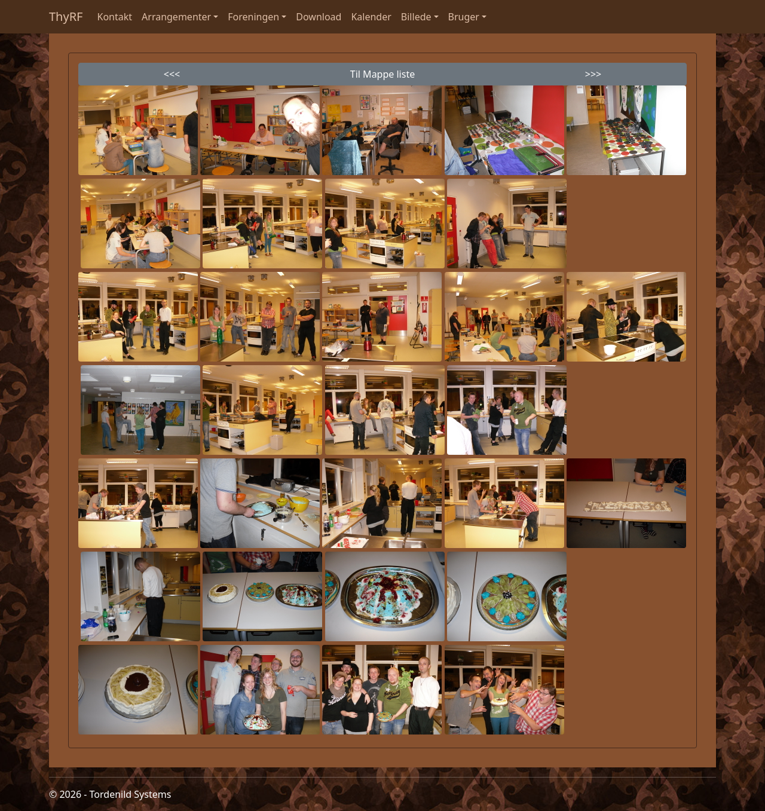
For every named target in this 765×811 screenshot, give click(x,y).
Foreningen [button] (253, 16)
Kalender (371, 16)
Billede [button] (416, 16)
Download (318, 16)
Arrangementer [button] (176, 16)
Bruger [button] (463, 16)
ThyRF (66, 16)
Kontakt (115, 16)
